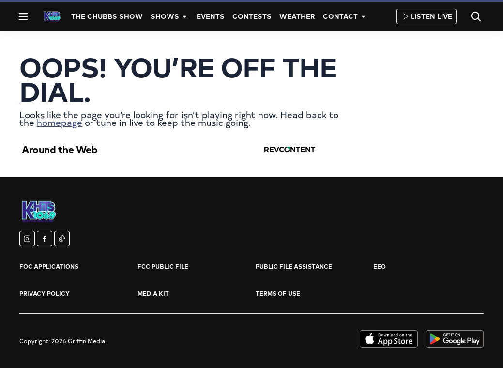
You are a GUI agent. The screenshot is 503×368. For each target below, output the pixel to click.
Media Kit (153, 293)
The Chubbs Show (107, 16)
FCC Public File (162, 266)
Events (211, 16)
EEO (379, 266)
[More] (185, 16)
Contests (252, 16)
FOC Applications (48, 266)
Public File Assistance (294, 266)
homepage (59, 122)
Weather (297, 16)
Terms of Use (278, 293)
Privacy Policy (44, 293)
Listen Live (426, 16)
